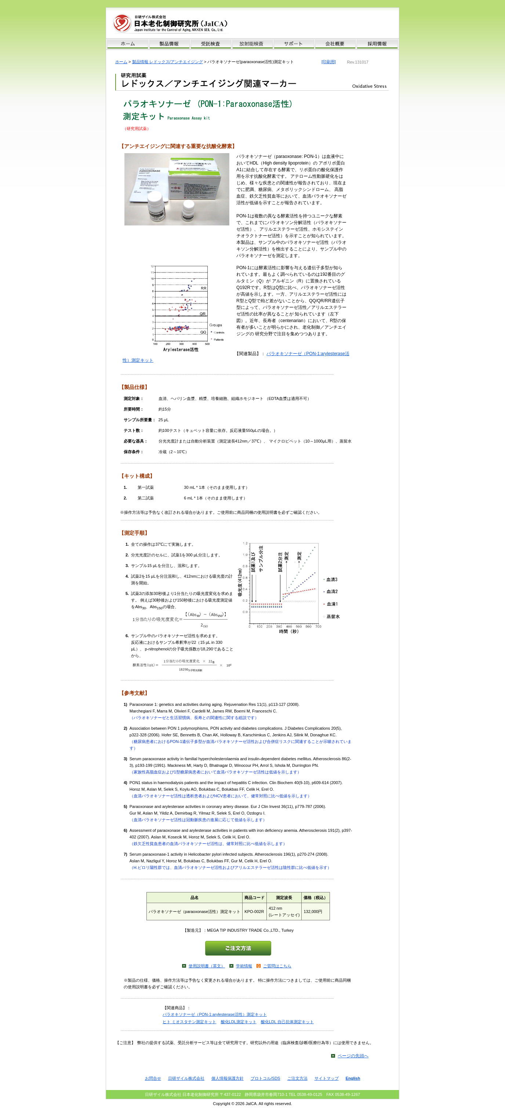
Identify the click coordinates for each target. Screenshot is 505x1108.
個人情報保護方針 (227, 1078)
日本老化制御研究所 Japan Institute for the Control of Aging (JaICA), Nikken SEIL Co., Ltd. (180, 23)
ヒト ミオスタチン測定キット (189, 1021)
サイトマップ (327, 1078)
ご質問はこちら (277, 966)
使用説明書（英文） (207, 966)
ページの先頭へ (353, 1055)
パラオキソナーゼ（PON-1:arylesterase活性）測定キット (215, 1014)
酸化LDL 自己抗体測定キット (287, 1021)
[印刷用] (328, 61)
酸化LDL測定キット (239, 1021)
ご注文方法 (297, 1078)
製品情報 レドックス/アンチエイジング (167, 61)
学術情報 (244, 966)
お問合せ (153, 1078)
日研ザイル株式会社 (186, 1078)
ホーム (121, 61)
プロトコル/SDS (265, 1078)
